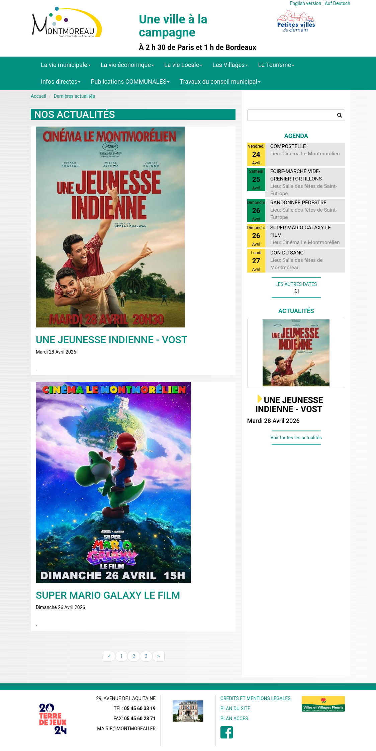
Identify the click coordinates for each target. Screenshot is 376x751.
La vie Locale (183, 64)
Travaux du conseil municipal (220, 81)
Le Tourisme (276, 64)
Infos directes (61, 81)
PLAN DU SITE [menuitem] (235, 708)
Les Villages (230, 64)
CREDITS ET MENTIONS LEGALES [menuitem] (255, 698)
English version (305, 3)
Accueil (38, 96)
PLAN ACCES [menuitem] (234, 718)
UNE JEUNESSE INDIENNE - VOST (289, 405)
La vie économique (127, 64)
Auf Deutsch (337, 3)
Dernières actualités (74, 96)
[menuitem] (226, 736)
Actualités (296, 310)
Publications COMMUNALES (130, 81)
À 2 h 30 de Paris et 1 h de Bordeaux (197, 48)
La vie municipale (66, 64)
